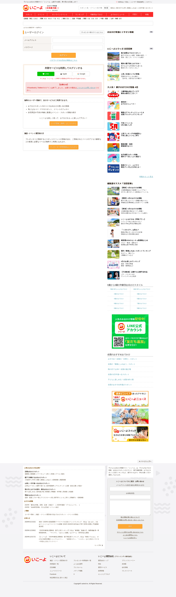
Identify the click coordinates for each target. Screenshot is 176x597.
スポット (29, 14)
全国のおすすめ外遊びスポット (120, 385)
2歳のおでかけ (119, 294)
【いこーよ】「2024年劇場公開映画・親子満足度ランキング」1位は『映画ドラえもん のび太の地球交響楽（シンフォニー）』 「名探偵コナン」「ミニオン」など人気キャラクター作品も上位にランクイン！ (69, 539)
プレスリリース (127, 571)
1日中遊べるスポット (146, 8)
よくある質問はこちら (130, 535)
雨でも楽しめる (30, 492)
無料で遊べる (41, 486)
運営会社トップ (103, 560)
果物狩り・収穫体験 (76, 497)
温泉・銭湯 (28, 497)
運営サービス (102, 567)
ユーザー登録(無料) (137, 2)
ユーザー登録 (29, 514)
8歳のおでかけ (119, 308)
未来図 (124, 564)
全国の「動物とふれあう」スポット (121, 364)
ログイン (149, 2)
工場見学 (28, 480)
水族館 (71, 492)
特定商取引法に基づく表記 (58, 578)
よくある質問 (78, 564)
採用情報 (101, 571)
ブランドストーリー (128, 560)
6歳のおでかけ (119, 303)
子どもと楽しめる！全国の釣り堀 (121, 379)
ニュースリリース (56, 571)
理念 (99, 564)
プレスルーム (78, 567)
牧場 (52, 474)
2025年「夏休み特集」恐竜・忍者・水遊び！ (40, 505)
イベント (41, 14)
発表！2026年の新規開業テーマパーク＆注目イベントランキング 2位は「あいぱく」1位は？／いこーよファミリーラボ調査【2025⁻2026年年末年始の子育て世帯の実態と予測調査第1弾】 (69, 524)
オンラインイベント (59, 14)
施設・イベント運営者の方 (58, 560)
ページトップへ (145, 461)
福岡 (120, 18)
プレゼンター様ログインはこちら (92, 32)
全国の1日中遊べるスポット (118, 374)
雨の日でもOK (121, 8)
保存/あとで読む (122, 2)
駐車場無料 (50, 486)
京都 (92, 18)
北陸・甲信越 (76, 18)
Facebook (53, 574)
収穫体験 (56, 480)
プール (58, 474)
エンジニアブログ (104, 574)
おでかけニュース (117, 14)
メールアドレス (30, 40)
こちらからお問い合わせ (86, 88)
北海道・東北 (28, 18)
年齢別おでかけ (96, 14)
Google (81, 74)
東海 (64, 18)
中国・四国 (104, 18)
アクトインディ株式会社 (123, 556)
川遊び (80, 486)
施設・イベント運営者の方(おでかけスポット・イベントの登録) (57, 514)
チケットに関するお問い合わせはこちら (130, 532)
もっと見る (98, 545)
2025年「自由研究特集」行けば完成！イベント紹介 (42, 507)
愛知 (67, 18)
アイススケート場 (47, 497)
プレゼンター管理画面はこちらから (63, 147)
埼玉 (58, 18)
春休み (112, 8)
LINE (46, 74)
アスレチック (60, 486)
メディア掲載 (78, 571)
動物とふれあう (132, 8)
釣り (48, 474)
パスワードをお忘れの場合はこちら (63, 60)
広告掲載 (53, 567)
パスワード (28, 47)
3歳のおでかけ (142, 294)
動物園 (33, 474)
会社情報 (125, 567)
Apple (63, 74)
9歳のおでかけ (142, 308)
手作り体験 (35, 480)
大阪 (88, 18)
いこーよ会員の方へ (130, 538)
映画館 (47, 492)
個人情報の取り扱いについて (130, 517)
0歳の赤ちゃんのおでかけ (118, 289)
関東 (41, 18)
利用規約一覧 (54, 564)
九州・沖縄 (114, 18)
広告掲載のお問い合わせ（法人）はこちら (130, 520)
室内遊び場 (40, 492)
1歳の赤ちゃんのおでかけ (141, 289)
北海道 (35, 18)
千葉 (54, 18)
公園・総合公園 (71, 486)
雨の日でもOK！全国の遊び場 (119, 369)
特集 (147, 14)
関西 (84, 18)
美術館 (65, 492)
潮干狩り (57, 497)
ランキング (79, 14)
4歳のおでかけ (119, 299)
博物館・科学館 (56, 492)
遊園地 (27, 474)
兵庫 (96, 18)
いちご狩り (65, 497)
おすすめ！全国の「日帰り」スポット (122, 359)
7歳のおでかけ (142, 303)
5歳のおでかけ (142, 299)
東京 (45, 18)
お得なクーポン (30, 486)
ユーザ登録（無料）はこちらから (63, 123)
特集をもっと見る (146, 177)
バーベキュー (41, 474)
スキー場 (36, 497)
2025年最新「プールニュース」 (67, 505)
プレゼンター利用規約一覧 (82, 560)
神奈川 (50, 18)
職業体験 (63, 480)
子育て (135, 14)
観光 (62, 474)
